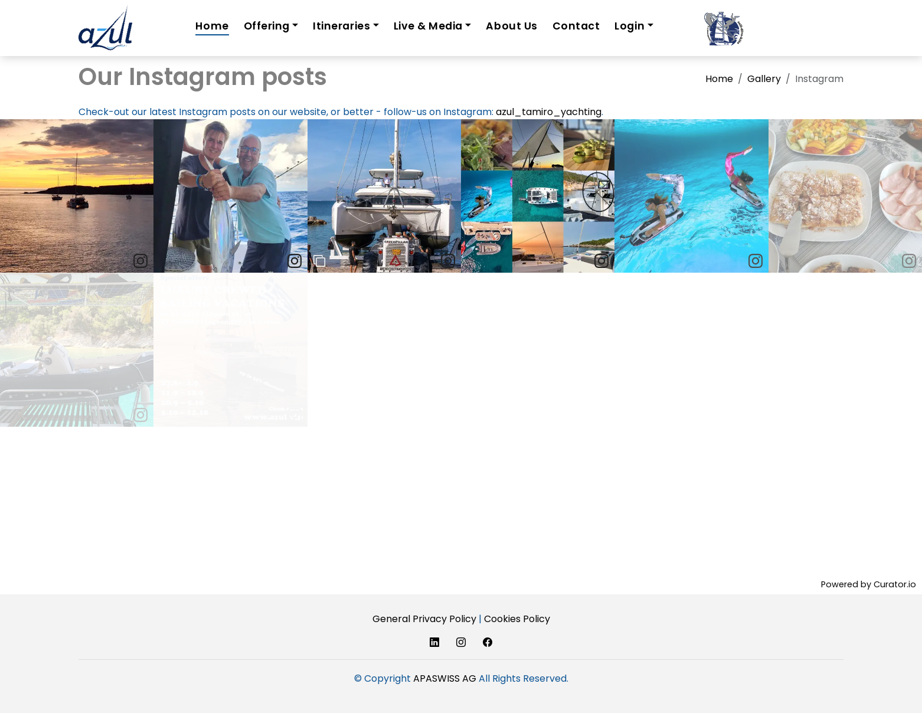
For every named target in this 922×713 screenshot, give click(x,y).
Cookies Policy (517, 619)
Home (211, 26)
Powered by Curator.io (868, 584)
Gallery (764, 79)
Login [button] (629, 26)
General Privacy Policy (424, 619)
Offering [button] (267, 26)
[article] (76, 196)
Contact (576, 26)
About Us (511, 26)
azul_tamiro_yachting (548, 112)
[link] (140, 261)
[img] (76, 196)
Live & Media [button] (428, 26)
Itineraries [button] (341, 26)
